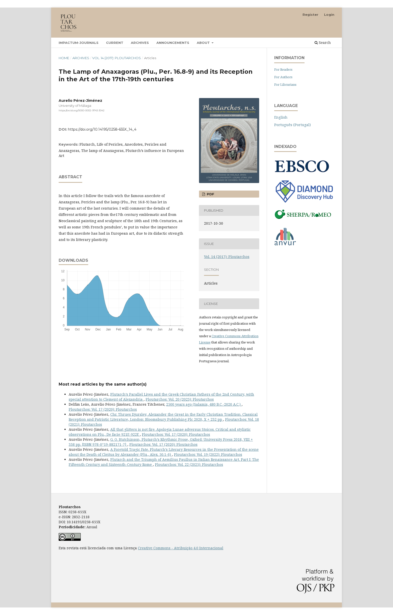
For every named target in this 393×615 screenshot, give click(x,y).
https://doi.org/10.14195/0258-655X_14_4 (102, 129)
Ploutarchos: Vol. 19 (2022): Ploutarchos (208, 454)
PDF (210, 194)
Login (329, 15)
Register (310, 15)
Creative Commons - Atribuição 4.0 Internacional (180, 548)
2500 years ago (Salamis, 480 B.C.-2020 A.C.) (204, 404)
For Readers (283, 69)
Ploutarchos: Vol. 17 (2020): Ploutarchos (103, 409)
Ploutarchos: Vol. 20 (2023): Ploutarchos (180, 399)
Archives (140, 43)
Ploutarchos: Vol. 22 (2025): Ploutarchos (189, 464)
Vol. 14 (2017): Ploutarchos (116, 58)
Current (114, 43)
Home (64, 58)
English (280, 117)
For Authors (283, 77)
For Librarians (285, 84)
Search (323, 42)
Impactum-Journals (79, 43)
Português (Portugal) (292, 124)
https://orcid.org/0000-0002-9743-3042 (82, 110)
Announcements (172, 43)
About (204, 43)
